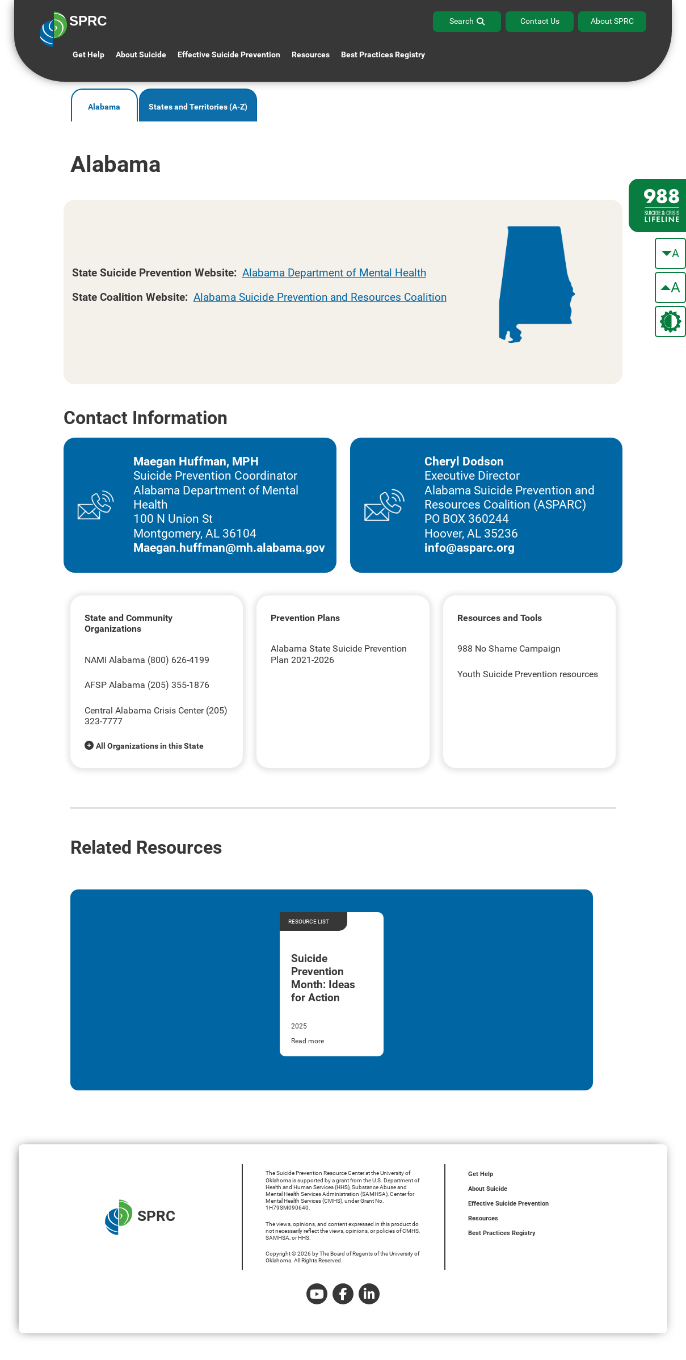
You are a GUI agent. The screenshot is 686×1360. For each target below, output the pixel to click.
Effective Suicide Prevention (508, 1203)
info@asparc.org (469, 548)
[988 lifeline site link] (657, 205)
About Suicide (141, 54)
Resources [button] (311, 54)
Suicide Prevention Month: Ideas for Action (323, 978)
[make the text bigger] (670, 287)
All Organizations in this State (150, 745)
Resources (483, 1218)
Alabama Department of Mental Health (334, 272)
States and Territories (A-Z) (198, 107)
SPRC (140, 1217)
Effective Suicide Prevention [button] (229, 54)
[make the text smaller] (670, 253)
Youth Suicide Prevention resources (527, 674)
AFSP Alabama (115, 684)
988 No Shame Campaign (509, 648)
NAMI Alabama (115, 659)
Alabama (104, 107)
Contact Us (539, 21)
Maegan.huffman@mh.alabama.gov (229, 548)
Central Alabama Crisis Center (144, 710)
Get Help (88, 54)
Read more (307, 1041)
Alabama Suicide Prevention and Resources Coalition (320, 297)
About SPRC (612, 21)
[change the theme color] (670, 321)
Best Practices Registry (383, 54)
